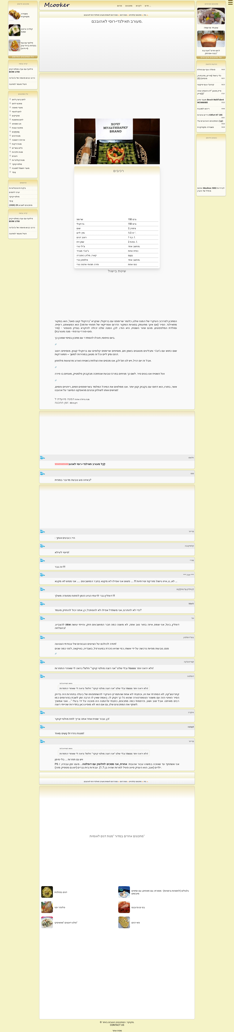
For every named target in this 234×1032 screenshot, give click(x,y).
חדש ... (148, 6)
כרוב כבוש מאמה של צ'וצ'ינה (22, 78)
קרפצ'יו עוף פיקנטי (205, 84)
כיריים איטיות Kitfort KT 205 (209, 115)
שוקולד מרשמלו (211, 28)
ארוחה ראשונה (18, 140)
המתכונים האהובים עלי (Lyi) (210, 121)
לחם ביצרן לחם (18, 99)
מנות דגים (16, 136)
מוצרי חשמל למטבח (20, 168)
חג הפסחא (16, 124)
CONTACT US (117, 1025)
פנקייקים (16, 115)
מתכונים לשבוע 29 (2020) (20, 205)
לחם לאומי (16, 111)
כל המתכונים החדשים (23, 56)
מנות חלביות (17, 152)
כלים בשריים (17, 148)
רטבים (14, 156)
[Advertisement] (117, 47)
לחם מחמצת (17, 120)
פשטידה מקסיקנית (205, 127)
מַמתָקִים (15, 132)
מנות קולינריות (18, 160)
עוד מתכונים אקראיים (211, 57)
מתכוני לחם (17, 103)
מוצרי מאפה (17, 107)
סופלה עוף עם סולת (206, 69)
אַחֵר (14, 172)
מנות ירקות (17, 144)
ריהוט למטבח (203, 109)
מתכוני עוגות (17, 128)
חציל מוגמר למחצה (18, 84)
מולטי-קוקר (17, 164)
